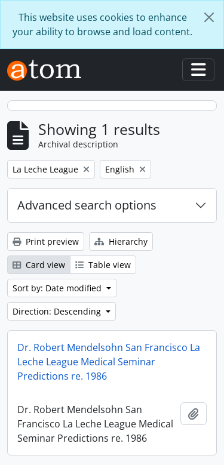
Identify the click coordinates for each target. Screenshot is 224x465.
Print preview (46, 241)
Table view (103, 264)
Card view (39, 264)
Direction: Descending (58, 311)
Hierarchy (121, 241)
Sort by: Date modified (58, 288)
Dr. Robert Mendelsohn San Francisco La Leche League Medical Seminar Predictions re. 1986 (108, 362)
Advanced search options (87, 205)
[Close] (209, 17)
